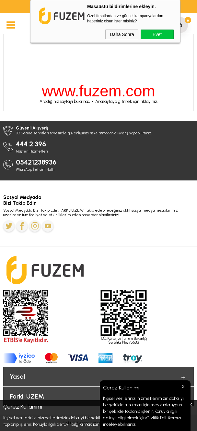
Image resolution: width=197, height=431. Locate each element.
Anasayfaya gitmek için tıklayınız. (126, 101)
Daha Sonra (122, 34)
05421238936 (36, 162)
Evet (157, 34)
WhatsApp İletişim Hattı (35, 169)
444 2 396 (31, 144)
